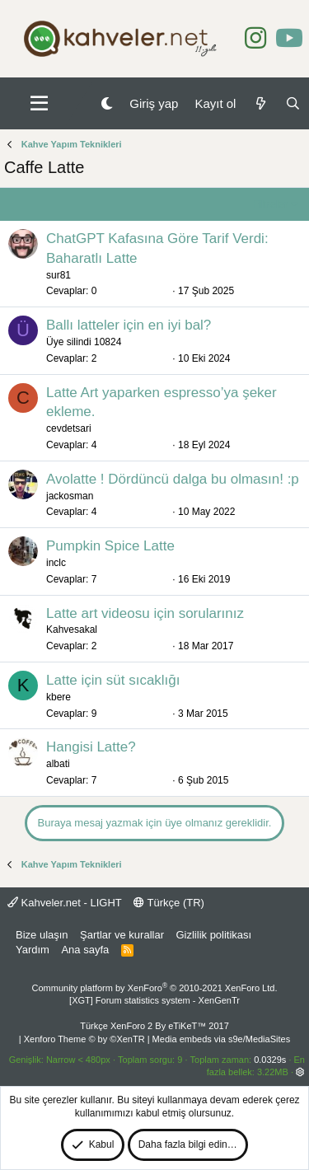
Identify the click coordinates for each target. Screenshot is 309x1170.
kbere (58, 697)
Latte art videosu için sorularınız (145, 613)
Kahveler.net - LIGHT (64, 902)
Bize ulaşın (42, 935)
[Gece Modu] (106, 103)
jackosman (69, 496)
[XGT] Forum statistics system (154, 1000)
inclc (56, 563)
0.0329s (270, 1060)
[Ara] (293, 103)
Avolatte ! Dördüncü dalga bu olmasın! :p (172, 479)
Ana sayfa (85, 949)
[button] (39, 103)
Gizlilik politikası (213, 935)
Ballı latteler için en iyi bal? (128, 325)
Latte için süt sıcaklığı (113, 680)
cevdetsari (68, 428)
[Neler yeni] (260, 103)
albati (58, 764)
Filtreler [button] (270, 204)
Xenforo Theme (84, 1039)
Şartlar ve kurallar (122, 935)
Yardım (32, 949)
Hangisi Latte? (91, 747)
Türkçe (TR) (168, 902)
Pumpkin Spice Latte (110, 546)
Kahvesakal (71, 629)
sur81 (58, 275)
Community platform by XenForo (155, 988)
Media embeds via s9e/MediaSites (221, 1039)
